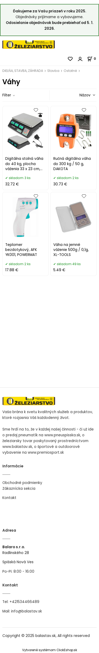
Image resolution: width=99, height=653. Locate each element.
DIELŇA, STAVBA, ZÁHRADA (22, 70)
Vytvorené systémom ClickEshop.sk (49, 650)
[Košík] (93, 58)
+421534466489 (24, 601)
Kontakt (9, 497)
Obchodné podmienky (22, 482)
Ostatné (70, 70)
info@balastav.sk (26, 611)
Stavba (53, 70)
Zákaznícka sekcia (18, 488)
